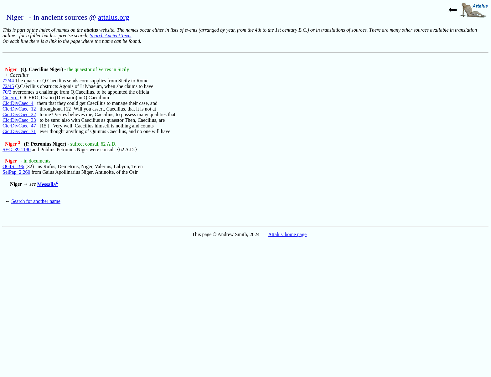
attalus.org (113, 17)
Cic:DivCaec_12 (19, 108)
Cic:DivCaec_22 (19, 114)
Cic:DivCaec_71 (19, 131)
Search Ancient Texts (111, 35)
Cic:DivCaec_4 (18, 103)
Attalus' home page (287, 234)
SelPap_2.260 (16, 172)
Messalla (47, 184)
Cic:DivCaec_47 (19, 125)
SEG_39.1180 (17, 149)
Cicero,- (11, 97)
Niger (11, 69)
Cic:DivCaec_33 (19, 120)
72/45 (8, 86)
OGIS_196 (13, 166)
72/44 (8, 80)
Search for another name (35, 201)
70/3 (7, 92)
